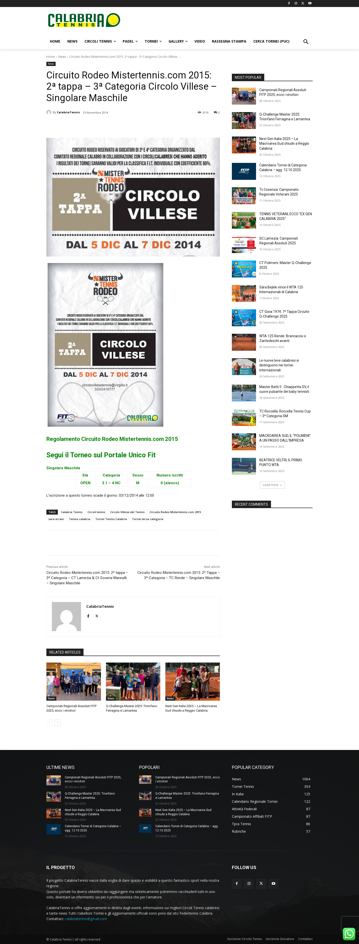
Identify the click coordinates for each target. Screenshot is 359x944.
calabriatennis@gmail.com (86, 919)
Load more (272, 485)
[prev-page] (49, 723)
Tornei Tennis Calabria (111, 519)
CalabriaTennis (68, 112)
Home (50, 57)
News (62, 57)
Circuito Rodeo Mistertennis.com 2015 (175, 512)
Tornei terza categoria (147, 519)
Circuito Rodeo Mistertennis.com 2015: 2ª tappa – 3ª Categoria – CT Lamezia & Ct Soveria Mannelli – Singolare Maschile (87, 577)
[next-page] (57, 723)
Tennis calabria (79, 519)
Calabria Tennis (72, 512)
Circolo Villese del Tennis (127, 512)
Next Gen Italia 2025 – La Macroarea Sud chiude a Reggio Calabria (284, 143)
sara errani (56, 519)
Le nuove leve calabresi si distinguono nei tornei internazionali (279, 365)
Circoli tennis (96, 512)
